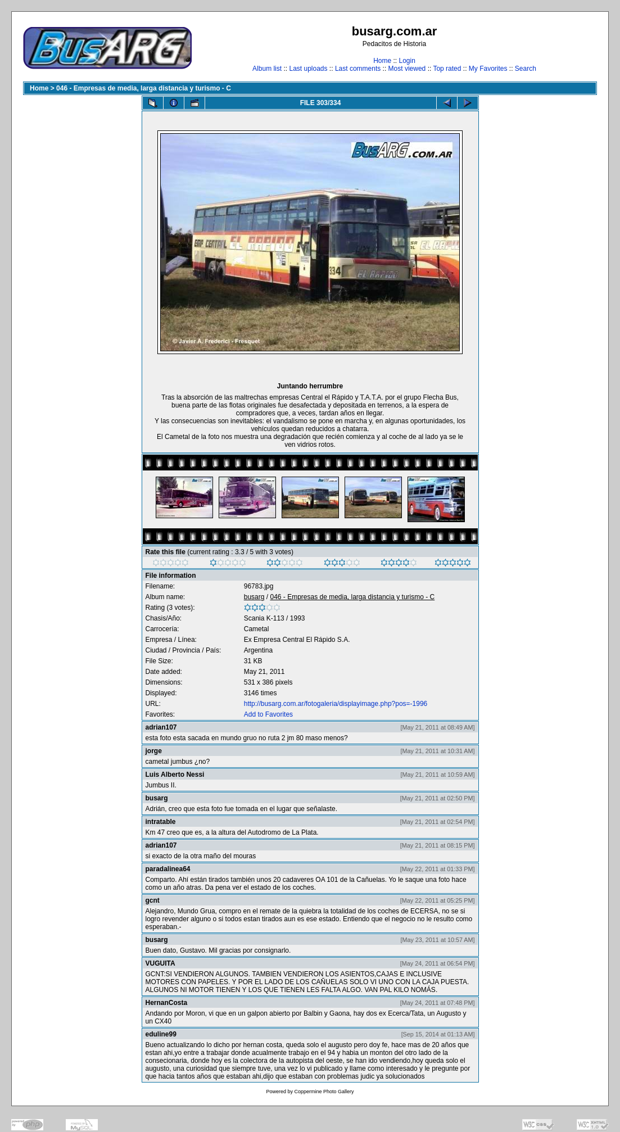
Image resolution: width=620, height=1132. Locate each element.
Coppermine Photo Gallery (324, 1091)
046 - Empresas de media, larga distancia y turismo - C (143, 88)
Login (407, 61)
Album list (267, 69)
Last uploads (308, 69)
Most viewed (407, 69)
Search (525, 69)
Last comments (358, 69)
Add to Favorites (268, 714)
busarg (254, 597)
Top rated (447, 69)
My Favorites (488, 69)
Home (382, 61)
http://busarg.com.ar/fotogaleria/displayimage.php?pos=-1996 (336, 704)
